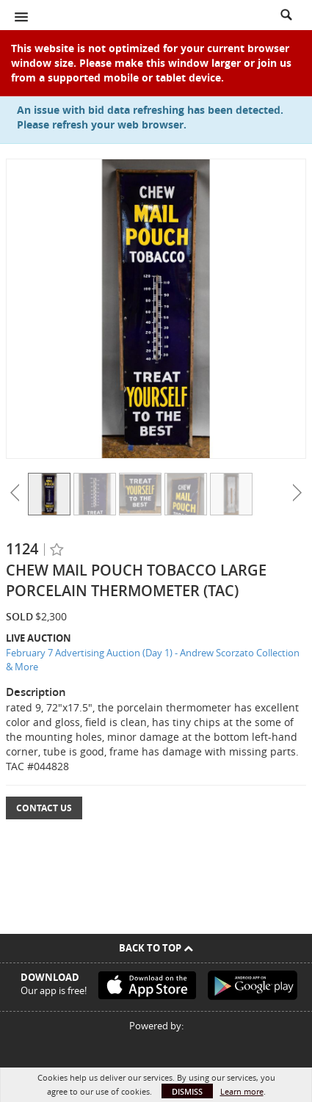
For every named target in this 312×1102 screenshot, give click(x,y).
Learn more (242, 1091)
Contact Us (44, 808)
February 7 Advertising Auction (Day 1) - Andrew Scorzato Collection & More (153, 659)
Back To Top (156, 947)
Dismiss (187, 1091)
